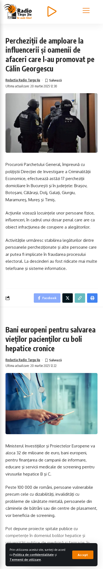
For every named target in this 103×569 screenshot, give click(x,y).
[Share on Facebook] (47, 308)
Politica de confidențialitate (33, 554)
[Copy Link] (80, 308)
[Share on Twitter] (67, 308)
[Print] (92, 308)
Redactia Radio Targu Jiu (22, 90)
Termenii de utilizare (25, 559)
